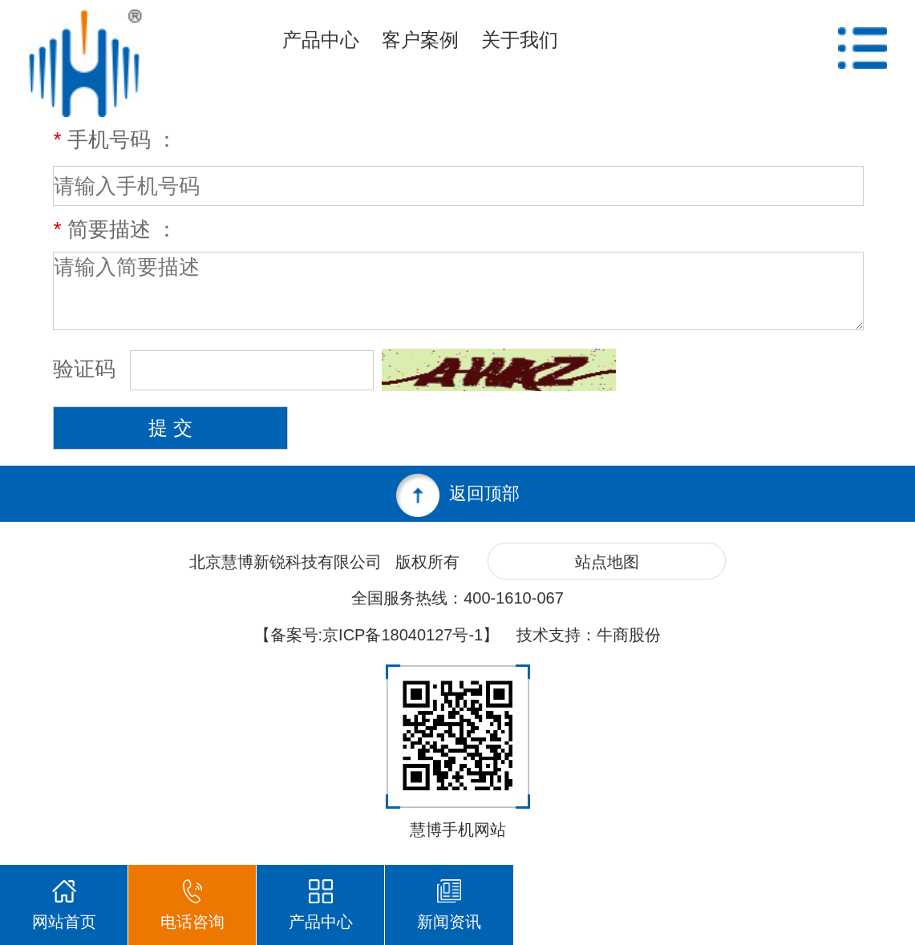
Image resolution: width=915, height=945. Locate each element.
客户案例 (420, 39)
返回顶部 (458, 495)
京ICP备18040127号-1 (402, 635)
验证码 (87, 369)
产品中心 (320, 39)
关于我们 (519, 39)
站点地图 (607, 562)
